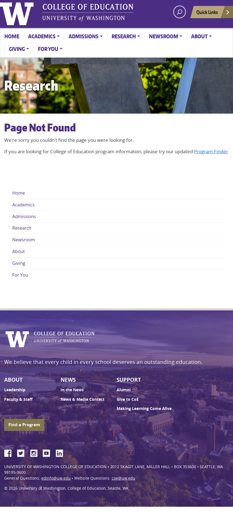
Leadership (14, 390)
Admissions (84, 36)
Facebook (10, 452)
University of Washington (18, 12)
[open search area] (179, 12)
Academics (42, 36)
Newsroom (163, 36)
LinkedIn (61, 452)
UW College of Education (88, 13)
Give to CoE (128, 399)
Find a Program (24, 425)
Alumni (124, 390)
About (199, 36)
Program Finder (211, 151)
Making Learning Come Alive (144, 408)
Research (124, 36)
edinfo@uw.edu (56, 478)
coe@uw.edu (123, 478)
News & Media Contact (82, 399)
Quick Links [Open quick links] (213, 13)
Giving (17, 48)
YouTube (48, 452)
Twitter (23, 452)
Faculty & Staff (18, 399)
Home (11, 36)
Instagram (36, 452)
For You (48, 48)
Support (129, 379)
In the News (72, 390)
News (68, 379)
